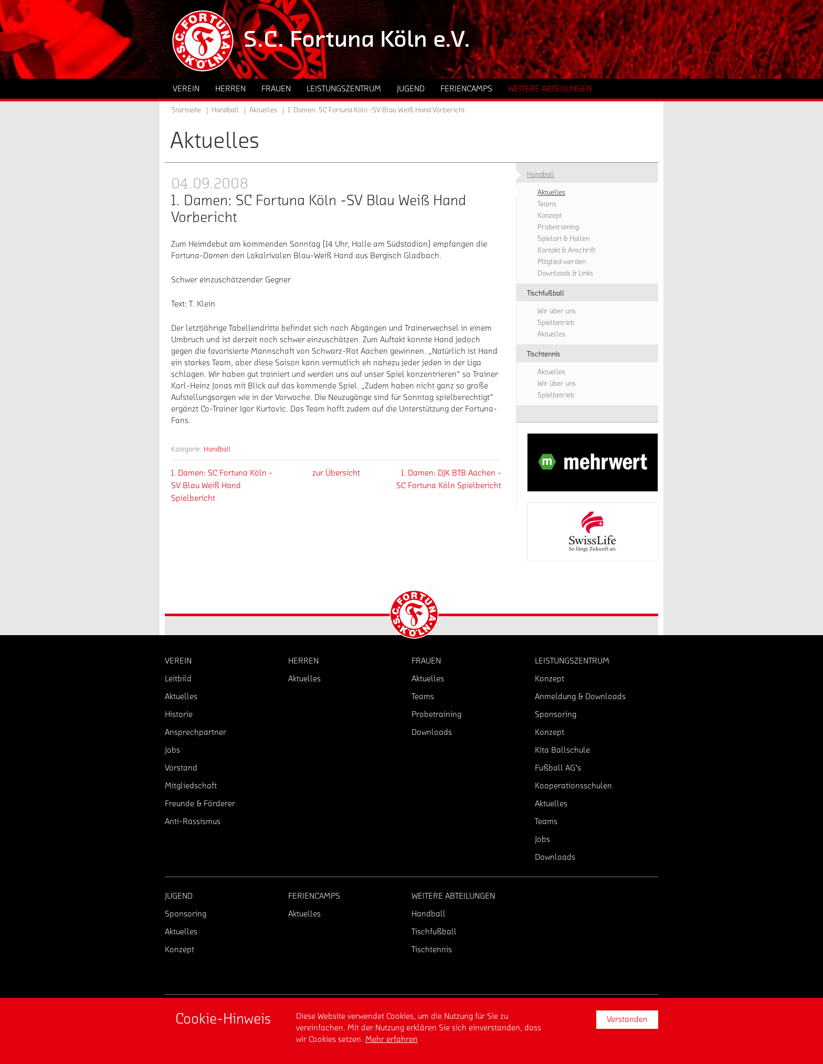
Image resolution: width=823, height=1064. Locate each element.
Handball (217, 449)
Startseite (186, 110)
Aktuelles (263, 110)
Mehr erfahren (391, 1039)
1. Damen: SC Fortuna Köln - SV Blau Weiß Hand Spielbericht (221, 485)
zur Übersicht (336, 473)
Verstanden (627, 1019)
